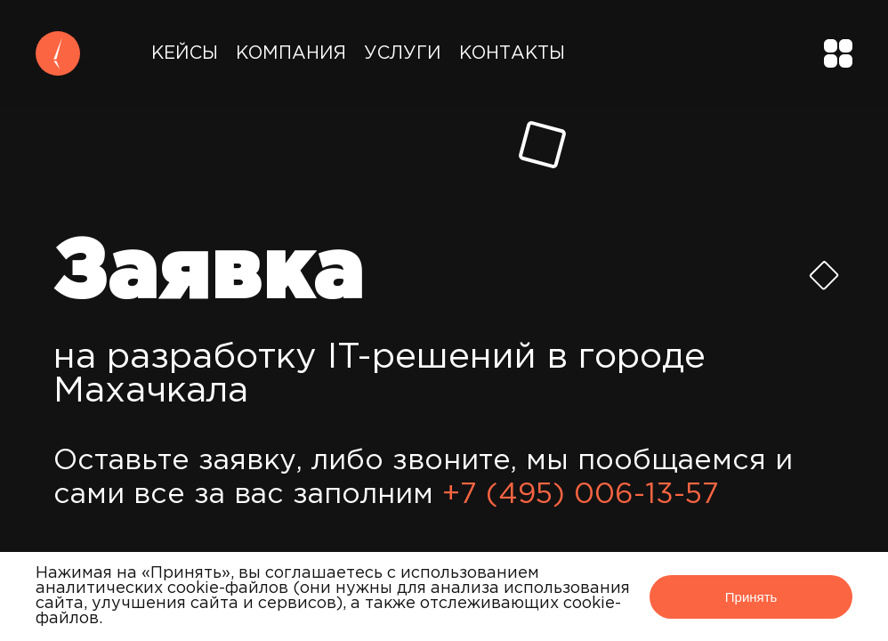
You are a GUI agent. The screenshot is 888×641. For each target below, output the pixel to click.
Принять (751, 596)
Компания (291, 53)
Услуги (402, 53)
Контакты (512, 53)
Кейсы (184, 53)
